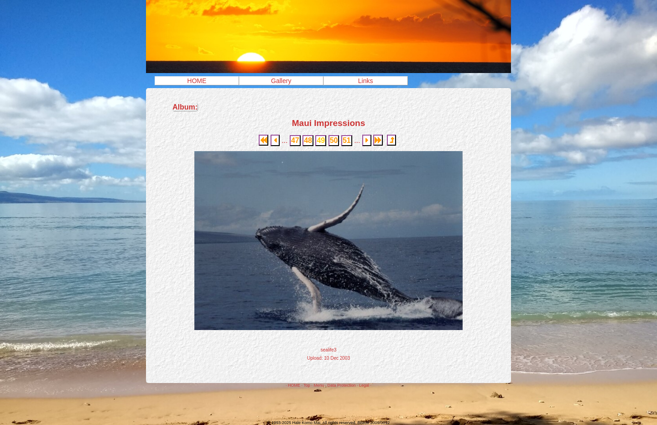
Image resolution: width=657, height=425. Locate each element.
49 (321, 140)
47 (295, 140)
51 (347, 140)
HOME (196, 80)
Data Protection (341, 385)
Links (365, 80)
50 (334, 140)
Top (306, 385)
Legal (364, 385)
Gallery (281, 80)
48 (308, 140)
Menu (318, 385)
